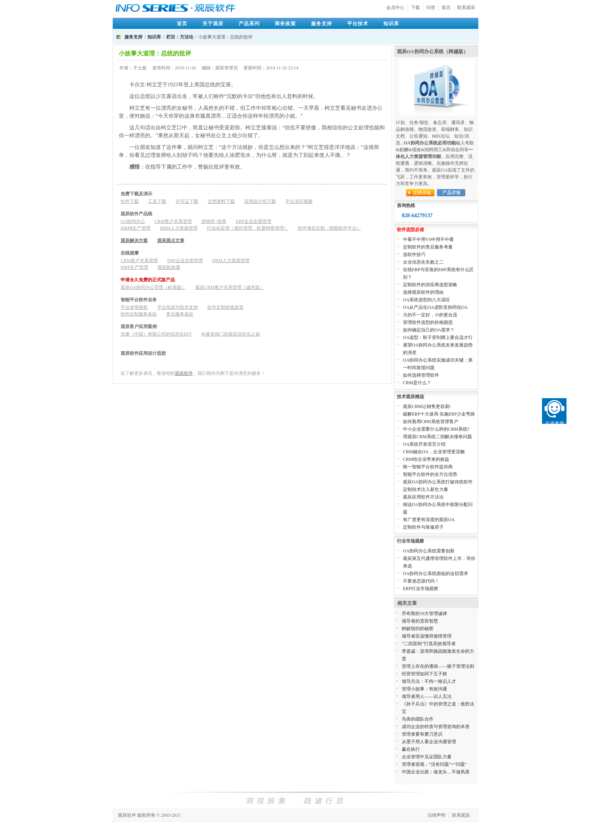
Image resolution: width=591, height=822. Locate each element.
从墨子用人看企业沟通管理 (429, 741)
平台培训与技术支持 (177, 307)
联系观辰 (466, 7)
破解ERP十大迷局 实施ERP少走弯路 (439, 414)
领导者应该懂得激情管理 (427, 636)
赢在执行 (411, 749)
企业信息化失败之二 (423, 262)
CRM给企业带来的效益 (426, 459)
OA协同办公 (133, 221)
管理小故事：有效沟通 (424, 689)
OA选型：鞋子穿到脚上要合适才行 (438, 337)
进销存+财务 (214, 221)
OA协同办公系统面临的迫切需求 (435, 573)
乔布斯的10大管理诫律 (424, 613)
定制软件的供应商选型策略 (430, 284)
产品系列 (249, 23)
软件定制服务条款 (139, 314)
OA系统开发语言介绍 (424, 444)
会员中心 (395, 7)
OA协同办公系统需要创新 (429, 551)
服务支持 (321, 23)
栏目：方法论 (179, 37)
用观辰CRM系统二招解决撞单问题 (437, 436)
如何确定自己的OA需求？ (429, 330)
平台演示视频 (298, 201)
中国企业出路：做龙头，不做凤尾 (436, 771)
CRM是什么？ (417, 382)
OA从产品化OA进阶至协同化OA (435, 307)
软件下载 (130, 201)
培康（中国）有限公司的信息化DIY (156, 334)
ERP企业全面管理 (253, 221)
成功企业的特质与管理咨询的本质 (436, 726)
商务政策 (285, 23)
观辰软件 (184, 373)
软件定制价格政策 (225, 307)
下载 (415, 7)
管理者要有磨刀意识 (422, 734)
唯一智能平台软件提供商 (428, 466)
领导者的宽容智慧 (420, 621)
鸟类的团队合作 (417, 719)
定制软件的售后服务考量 (428, 247)
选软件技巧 (414, 254)
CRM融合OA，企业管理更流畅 (434, 451)
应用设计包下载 (260, 201)
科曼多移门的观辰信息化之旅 (230, 334)
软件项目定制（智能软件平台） (329, 228)
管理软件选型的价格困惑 (428, 322)
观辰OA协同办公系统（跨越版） (432, 51)
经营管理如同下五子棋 (424, 673)
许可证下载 (187, 201)
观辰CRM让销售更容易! (427, 406)
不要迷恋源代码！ (421, 581)
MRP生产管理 (134, 267)
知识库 (391, 23)
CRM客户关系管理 (173, 221)
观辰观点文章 (170, 240)
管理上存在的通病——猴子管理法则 (438, 666)
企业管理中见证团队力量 (427, 756)
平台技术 (357, 23)
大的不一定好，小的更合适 (430, 314)
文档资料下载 (221, 201)
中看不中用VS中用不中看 (428, 239)
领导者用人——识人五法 (427, 696)
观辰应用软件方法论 (423, 497)
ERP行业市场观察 (420, 588)
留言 (446, 7)
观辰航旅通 (169, 267)
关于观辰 (213, 23)
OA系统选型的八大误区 (426, 299)
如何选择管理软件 (421, 375)
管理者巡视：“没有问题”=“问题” (434, 764)
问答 (430, 7)
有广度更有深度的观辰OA (429, 519)
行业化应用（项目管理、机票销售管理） (247, 228)
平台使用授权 (134, 307)
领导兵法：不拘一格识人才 (429, 681)
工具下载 (157, 201)
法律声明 (436, 815)
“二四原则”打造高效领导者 (429, 643)
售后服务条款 (179, 314)
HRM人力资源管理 (178, 228)
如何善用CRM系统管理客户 (430, 421)
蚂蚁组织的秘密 (417, 628)
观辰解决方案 (134, 240)
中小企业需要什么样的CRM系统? (436, 429)
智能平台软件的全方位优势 (430, 474)
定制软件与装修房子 (423, 527)
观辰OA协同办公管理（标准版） (153, 287)
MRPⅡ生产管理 (135, 228)
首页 (182, 23)
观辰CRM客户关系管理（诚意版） (229, 287)
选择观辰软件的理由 (423, 292)
